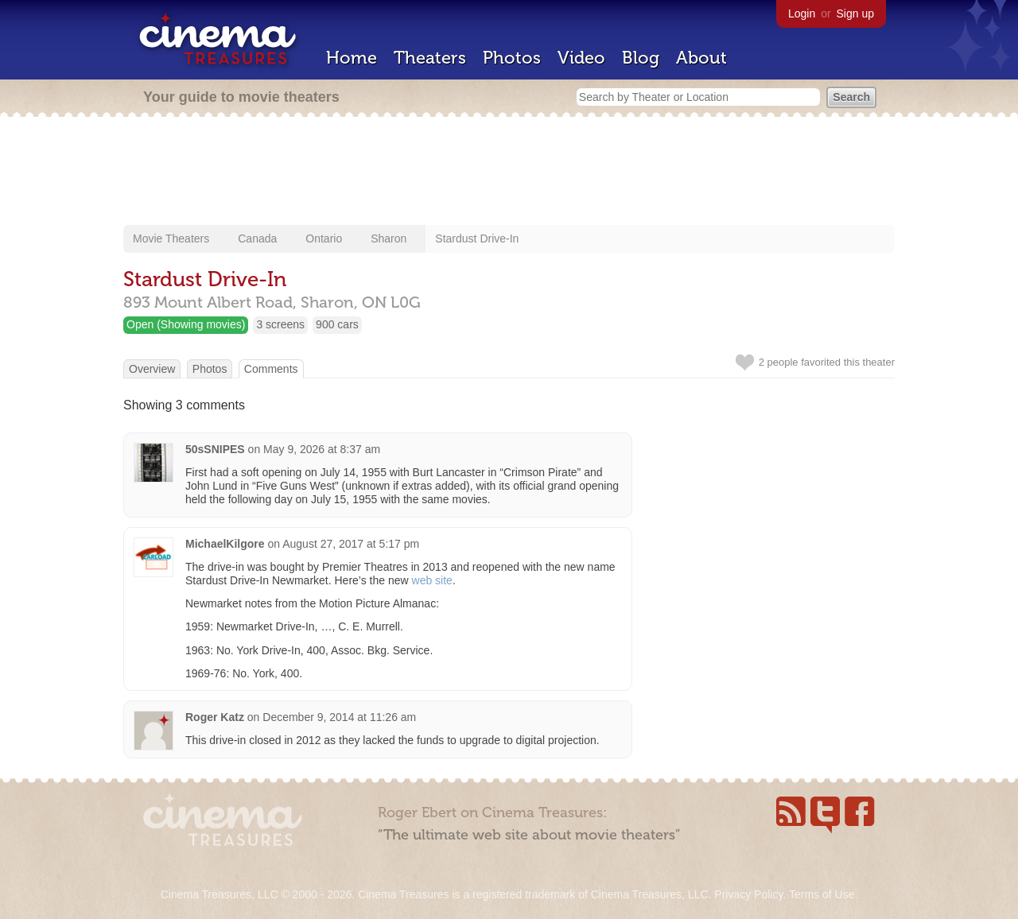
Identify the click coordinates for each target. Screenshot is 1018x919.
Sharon (388, 238)
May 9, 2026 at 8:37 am (321, 449)
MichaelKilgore (225, 543)
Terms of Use (821, 894)
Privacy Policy (748, 894)
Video (581, 57)
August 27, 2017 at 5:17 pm (350, 543)
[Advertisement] (509, 172)
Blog (640, 57)
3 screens (280, 324)
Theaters (430, 57)
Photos (512, 57)
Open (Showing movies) (185, 324)
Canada (257, 238)
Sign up (855, 13)
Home (351, 57)
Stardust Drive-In (477, 238)
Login (801, 13)
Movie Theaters (171, 238)
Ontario (323, 238)
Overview (152, 369)
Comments (271, 369)
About (701, 57)
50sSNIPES (215, 449)
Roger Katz (214, 717)
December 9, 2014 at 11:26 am (339, 717)
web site (432, 580)
